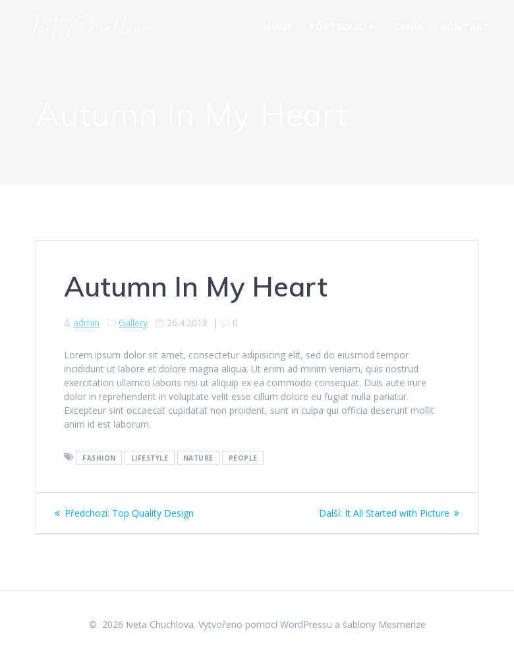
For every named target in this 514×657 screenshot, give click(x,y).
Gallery (133, 322)
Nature (198, 457)
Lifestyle (150, 457)
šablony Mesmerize (384, 624)
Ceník (409, 26)
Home (279, 26)
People (243, 457)
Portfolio (338, 26)
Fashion (99, 457)
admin (86, 322)
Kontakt (465, 26)
